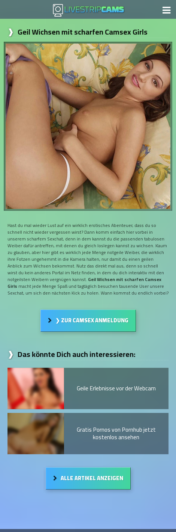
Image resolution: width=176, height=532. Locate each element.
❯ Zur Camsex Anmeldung (91, 320)
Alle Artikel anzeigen (92, 478)
